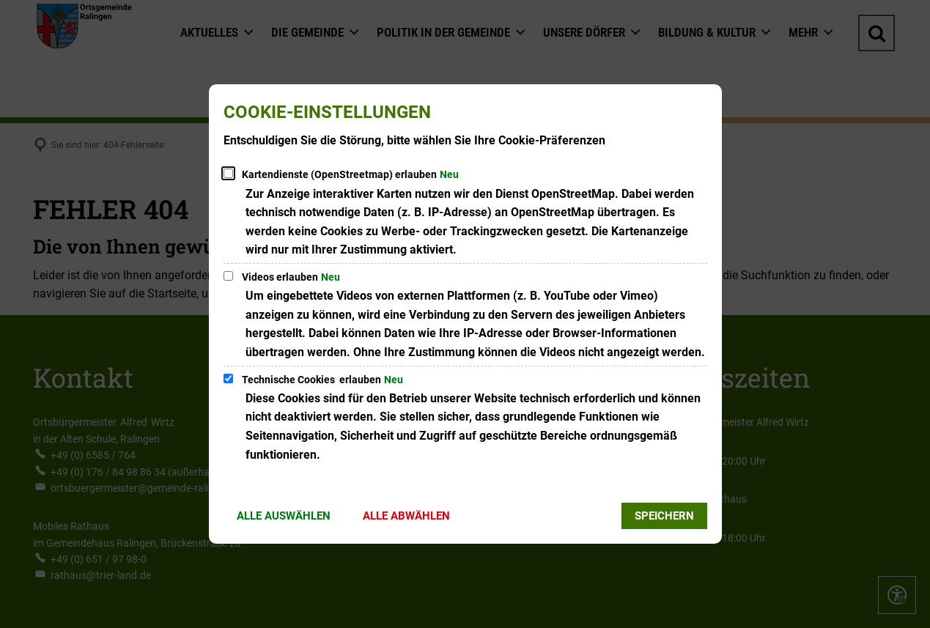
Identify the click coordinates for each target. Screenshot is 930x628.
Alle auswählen (284, 515)
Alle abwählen (406, 515)
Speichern (664, 515)
